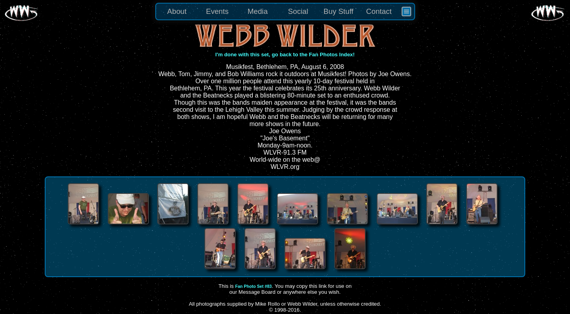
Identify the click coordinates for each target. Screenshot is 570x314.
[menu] (285, 11)
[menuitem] (406, 11)
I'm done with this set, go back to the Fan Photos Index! (285, 54)
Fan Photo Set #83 (253, 286)
